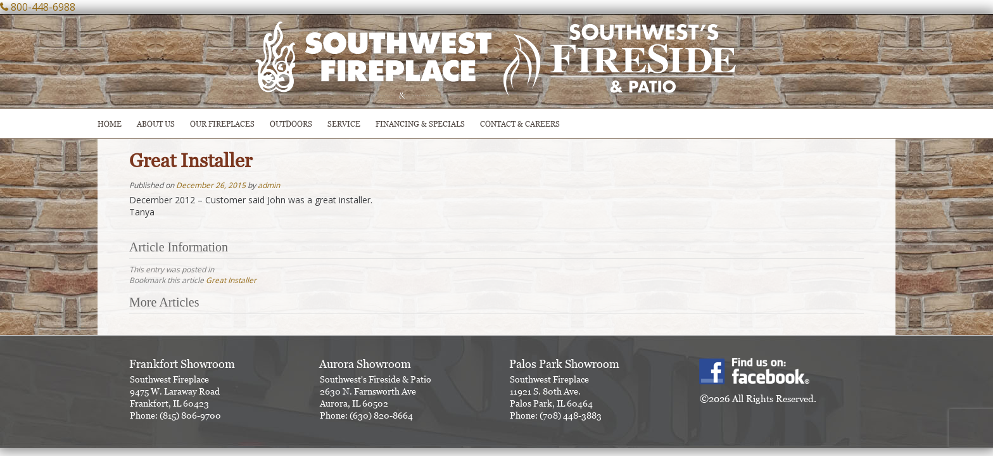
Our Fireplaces (222, 124)
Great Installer (231, 280)
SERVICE (343, 124)
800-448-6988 (43, 7)
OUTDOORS (291, 124)
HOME (110, 124)
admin (269, 185)
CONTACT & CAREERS (520, 124)
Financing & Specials (420, 124)
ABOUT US (156, 124)
